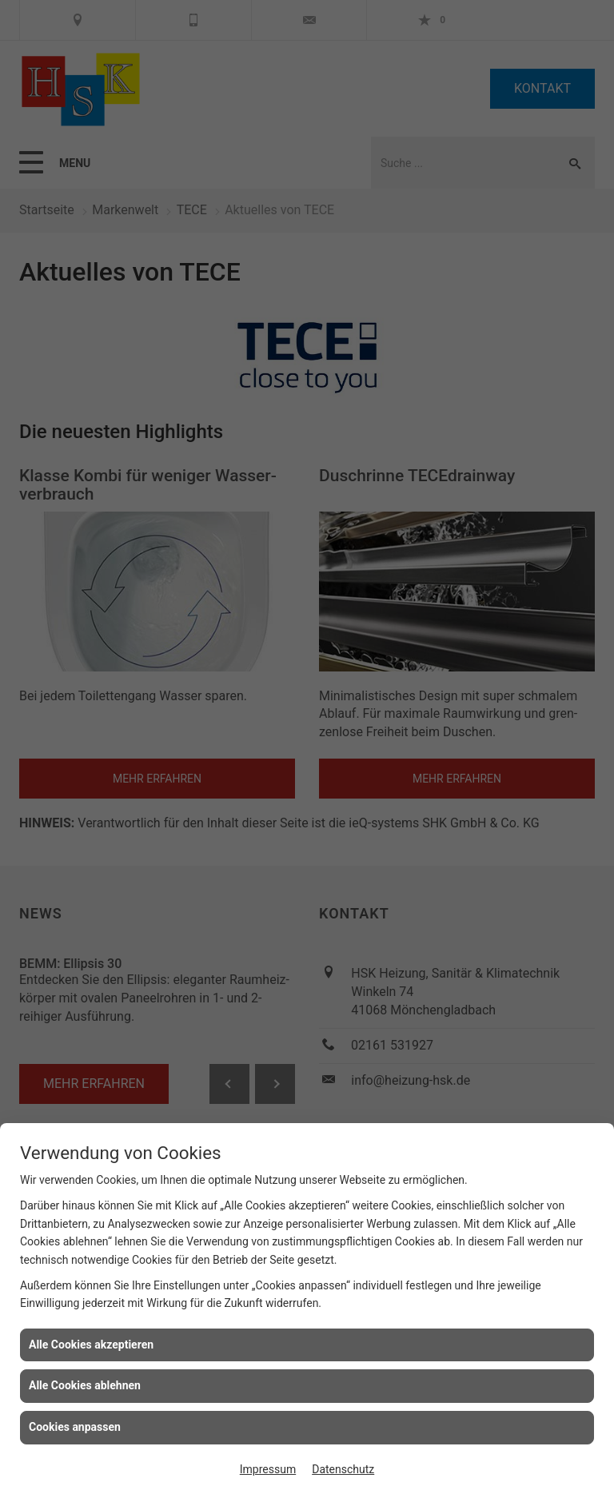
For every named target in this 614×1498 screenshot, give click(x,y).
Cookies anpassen (75, 1426)
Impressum (268, 1469)
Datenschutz (343, 1469)
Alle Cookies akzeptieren (91, 1344)
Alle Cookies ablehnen (85, 1385)
